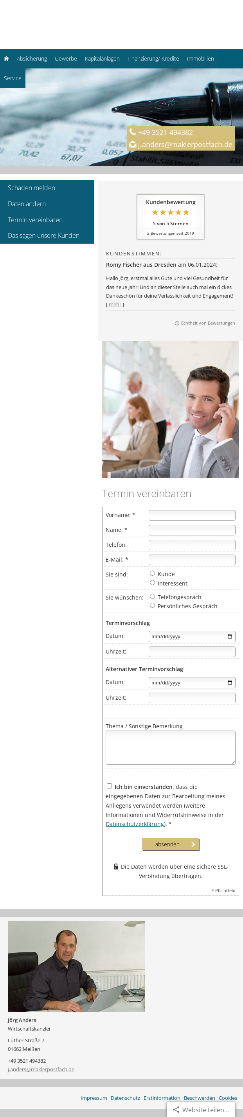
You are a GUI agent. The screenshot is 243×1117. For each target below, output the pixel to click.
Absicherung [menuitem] (32, 58)
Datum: (115, 635)
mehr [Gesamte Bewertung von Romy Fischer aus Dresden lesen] (115, 304)
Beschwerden (199, 1097)
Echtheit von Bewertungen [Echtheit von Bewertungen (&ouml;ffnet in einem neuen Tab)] (208, 323)
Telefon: (116, 544)
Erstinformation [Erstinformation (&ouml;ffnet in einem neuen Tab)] (162, 1097)
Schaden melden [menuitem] (31, 187)
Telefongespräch (176, 597)
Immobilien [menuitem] (200, 58)
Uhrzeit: (116, 651)
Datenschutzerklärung (135, 824)
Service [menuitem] (13, 78)
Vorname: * (120, 515)
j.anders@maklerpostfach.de (41, 1069)
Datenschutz (125, 1097)
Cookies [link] (228, 1097)
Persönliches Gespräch (184, 606)
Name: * (117, 529)
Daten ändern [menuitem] (27, 203)
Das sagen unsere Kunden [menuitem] (43, 235)
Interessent (168, 583)
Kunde (162, 574)
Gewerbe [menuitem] (66, 58)
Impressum (94, 1097)
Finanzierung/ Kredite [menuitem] (153, 58)
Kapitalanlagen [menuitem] (102, 58)
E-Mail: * (117, 559)
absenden (167, 844)
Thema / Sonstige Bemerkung (144, 726)
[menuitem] (6, 58)
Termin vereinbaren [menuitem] (35, 219)
